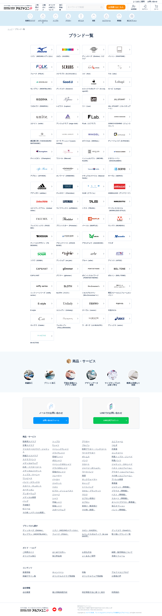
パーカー (56, 479)
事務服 (114, 483)
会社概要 (26, 592)
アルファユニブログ (120, 572)
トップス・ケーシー (31, 474)
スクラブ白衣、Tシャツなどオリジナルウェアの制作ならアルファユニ (108, 612)
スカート (86, 464)
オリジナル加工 (29, 556)
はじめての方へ (59, 552)
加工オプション (118, 506)
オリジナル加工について (52, 7)
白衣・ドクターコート (32, 467)
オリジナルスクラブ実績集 (63, 576)
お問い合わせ (152, 2)
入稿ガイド (44, 7)
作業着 (114, 449)
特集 (84, 572)
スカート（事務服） (120, 498)
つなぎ (114, 445)
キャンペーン (58, 572)
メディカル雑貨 (29, 497)
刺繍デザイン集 (29, 576)
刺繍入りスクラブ (30, 456)
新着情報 (26, 572)
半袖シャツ (57, 502)
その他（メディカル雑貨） (34, 512)
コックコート (117, 453)
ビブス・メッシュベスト (62, 491)
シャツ (55, 498)
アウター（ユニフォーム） (123, 472)
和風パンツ (116, 460)
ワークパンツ (87, 472)
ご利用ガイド (36, 7)
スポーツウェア (59, 510)
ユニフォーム (117, 441)
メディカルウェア (30, 463)
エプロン (86, 502)
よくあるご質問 (139, 2)
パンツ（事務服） (119, 510)
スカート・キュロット (32, 486)
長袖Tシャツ (57, 457)
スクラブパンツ (29, 459)
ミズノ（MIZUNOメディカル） (65, 530)
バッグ (25, 501)
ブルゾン (86, 445)
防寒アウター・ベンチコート (94, 449)
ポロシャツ (57, 460)
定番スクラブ (28, 445)
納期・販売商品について (122, 552)
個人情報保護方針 (59, 592)
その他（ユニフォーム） (122, 476)
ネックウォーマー (89, 479)
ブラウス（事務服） (120, 491)
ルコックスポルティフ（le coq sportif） (95, 535)
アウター (86, 441)
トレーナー (57, 476)
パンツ (85, 460)
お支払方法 (87, 552)
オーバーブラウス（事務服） (124, 502)
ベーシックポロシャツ (61, 464)
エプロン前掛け (88, 498)
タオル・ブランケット (91, 491)
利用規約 (115, 592)
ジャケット (57, 483)
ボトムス (86, 457)
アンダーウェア (29, 493)
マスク (85, 494)
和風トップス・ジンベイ (122, 457)
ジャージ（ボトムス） (91, 468)
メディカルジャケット (32, 471)
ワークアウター (88, 453)
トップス (56, 441)
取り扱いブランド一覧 (121, 534)
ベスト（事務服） (119, 494)
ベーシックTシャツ (60, 449)
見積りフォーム (118, 556)
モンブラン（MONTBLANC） (35, 534)
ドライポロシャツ (59, 468)
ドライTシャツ (58, 453)
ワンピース (27, 478)
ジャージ (56, 494)
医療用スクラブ (29, 441)
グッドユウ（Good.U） (121, 530)
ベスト (55, 487)
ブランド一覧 (20, 29)
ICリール (26, 509)
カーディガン (28, 490)
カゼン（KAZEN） (90, 530)
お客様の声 (116, 576)
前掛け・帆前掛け (89, 506)
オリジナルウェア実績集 (92, 576)
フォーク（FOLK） (60, 534)
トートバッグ (87, 487)
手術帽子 (26, 505)
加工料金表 (61, 7)
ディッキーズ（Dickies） (33, 530)
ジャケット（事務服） (121, 487)
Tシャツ (55, 445)
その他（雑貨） (88, 510)
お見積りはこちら (116, 7)
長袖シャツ (57, 506)
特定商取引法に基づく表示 (93, 592)
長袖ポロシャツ (59, 472)
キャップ (86, 483)
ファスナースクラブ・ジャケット (36, 450)
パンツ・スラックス (31, 482)
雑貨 (84, 476)
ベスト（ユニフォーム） (122, 468)
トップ (10, 29)
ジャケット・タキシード (122, 464)
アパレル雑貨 (117, 479)
